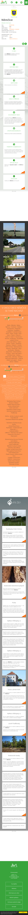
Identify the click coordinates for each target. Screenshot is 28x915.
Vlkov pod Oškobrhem (11, 358)
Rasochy (8, 348)
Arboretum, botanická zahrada (8, 385)
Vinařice (20, 357)
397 (10, 36)
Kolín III (18, 335)
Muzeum (21, 394)
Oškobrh (14, 345)
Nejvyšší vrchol (22, 391)
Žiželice (16, 362)
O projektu (14, 884)
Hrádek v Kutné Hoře (14, 457)
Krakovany (13, 338)
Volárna (21, 358)
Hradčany (10, 330)
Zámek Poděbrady (14, 442)
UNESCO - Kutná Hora (14, 459)
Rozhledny (19, 385)
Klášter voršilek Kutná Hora (14, 449)
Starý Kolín (9, 352)
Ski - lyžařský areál (14, 379)
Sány (19, 348)
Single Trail (14, 394)
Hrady (25, 385)
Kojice (11, 333)
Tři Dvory (8, 353)
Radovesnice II (18, 347)
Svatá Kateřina (17, 352)
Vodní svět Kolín (13, 408)
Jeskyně (10, 391)
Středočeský (11, 25)
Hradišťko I (17, 330)
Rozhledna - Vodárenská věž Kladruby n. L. (14, 428)
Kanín (7, 333)
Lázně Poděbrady (13, 444)
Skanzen (22, 379)
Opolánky (18, 343)
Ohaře (13, 343)
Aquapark (22, 376)
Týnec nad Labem (17, 353)
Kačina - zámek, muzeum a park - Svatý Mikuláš (14, 417)
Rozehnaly (14, 348)
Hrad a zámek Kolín (13, 406)
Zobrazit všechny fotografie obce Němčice (14, 302)
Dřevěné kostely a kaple (19, 388)
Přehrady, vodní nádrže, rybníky (14, 382)
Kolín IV (8, 337)
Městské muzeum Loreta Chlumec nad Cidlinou (14, 446)
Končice (7, 338)
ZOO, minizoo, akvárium (13, 376)
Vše (4, 376)
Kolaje (16, 333)
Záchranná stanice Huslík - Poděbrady (14, 412)
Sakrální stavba (19, 397)
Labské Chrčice (14, 340)
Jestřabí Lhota (17, 332)
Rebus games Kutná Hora (14, 451)
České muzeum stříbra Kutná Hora (14, 455)
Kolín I (8, 335)
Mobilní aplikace (14, 897)
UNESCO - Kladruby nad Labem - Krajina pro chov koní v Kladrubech (14, 434)
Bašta (8, 325)
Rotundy (4, 391)
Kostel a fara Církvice (13, 461)
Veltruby (14, 357)
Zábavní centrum (9, 397)
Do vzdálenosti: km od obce (9, 315)
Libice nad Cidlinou (12, 342)
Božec (18, 325)
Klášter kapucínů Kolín (13, 404)
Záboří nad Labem (12, 360)
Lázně (15, 391)
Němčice (7, 20)
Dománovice (10, 328)
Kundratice (20, 338)
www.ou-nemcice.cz (13, 38)
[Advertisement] (14, 206)
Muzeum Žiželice (13, 403)
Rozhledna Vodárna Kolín (14, 409)
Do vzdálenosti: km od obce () (14, 365)
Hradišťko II (9, 332)
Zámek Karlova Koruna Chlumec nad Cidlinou (14, 440)
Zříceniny (10, 388)
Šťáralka (17, 350)
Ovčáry (19, 345)
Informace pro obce (14, 893)
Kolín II (13, 335)
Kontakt (14, 906)
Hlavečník (17, 328)
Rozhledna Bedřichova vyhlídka (14, 419)
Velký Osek (8, 357)
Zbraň (19, 360)
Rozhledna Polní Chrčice (13, 401)
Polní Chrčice (9, 347)
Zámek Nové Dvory (14, 426)
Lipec (19, 342)
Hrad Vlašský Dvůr (14, 452)
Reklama (14, 888)
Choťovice (13, 327)
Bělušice (13, 325)
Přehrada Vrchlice (14, 464)
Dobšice (19, 327)
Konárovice (19, 337)
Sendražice (11, 350)
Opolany (8, 345)
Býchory (8, 327)
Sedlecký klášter (14, 431)
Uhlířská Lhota (11, 355)
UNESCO (6, 379)
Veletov (18, 355)
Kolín (10, 27)
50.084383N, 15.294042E (14, 29)
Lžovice (8, 343)
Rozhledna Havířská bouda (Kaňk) (14, 423)
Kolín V (13, 337)
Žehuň (11, 362)
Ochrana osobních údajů (14, 902)
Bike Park (8, 394)
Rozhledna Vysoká (14, 462)
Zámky (4, 388)
